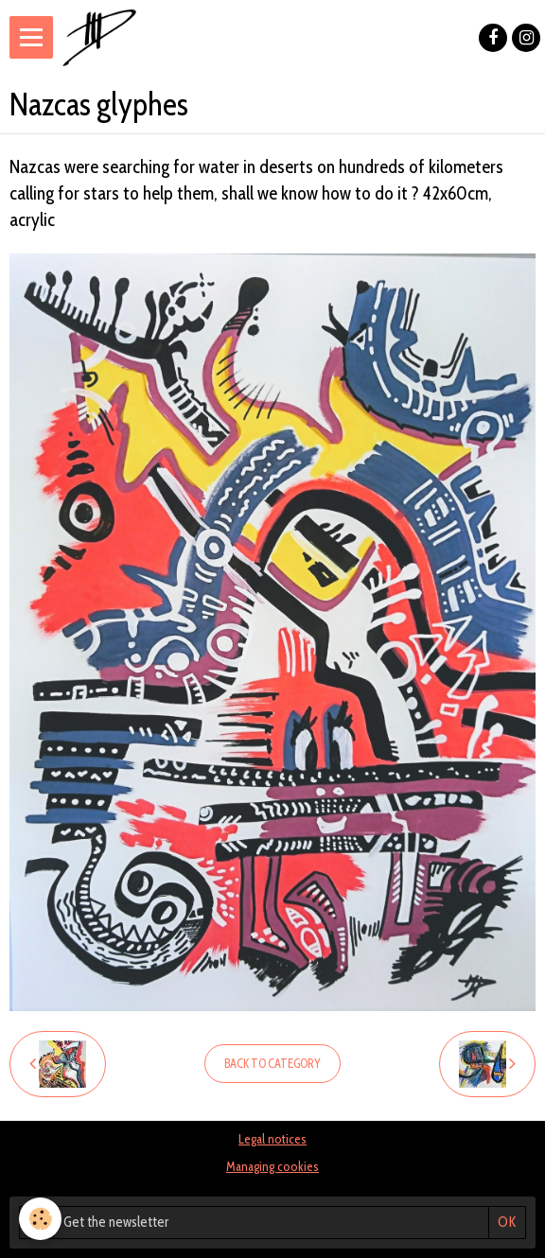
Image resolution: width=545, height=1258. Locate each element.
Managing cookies (272, 1166)
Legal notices (272, 1138)
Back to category (272, 1064)
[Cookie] (40, 1218)
